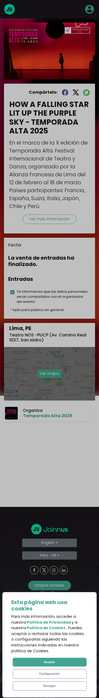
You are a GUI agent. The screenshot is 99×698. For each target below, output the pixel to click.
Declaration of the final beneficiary (49, 660)
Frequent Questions (50, 617)
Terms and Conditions (49, 628)
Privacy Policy (49, 639)
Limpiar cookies (49, 585)
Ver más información (49, 219)
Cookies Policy (49, 649)
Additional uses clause (49, 670)
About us (49, 607)
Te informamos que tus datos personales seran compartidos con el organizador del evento (52, 296)
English (47, 542)
